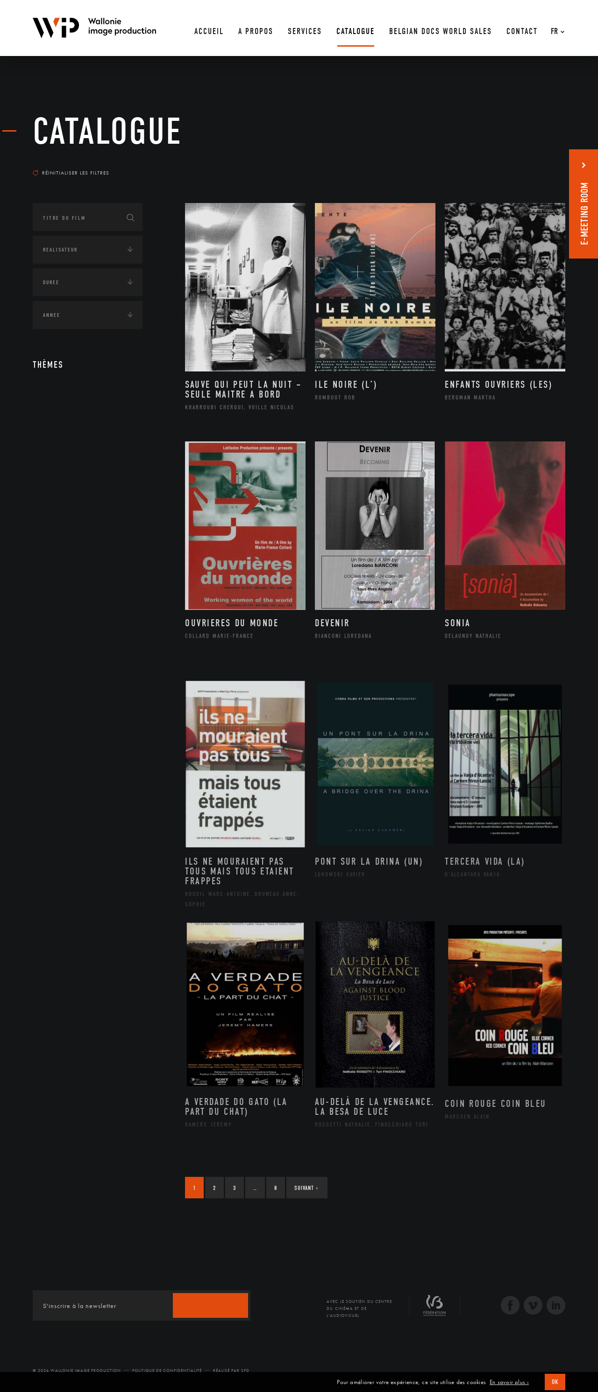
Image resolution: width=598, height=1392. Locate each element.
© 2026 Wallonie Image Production (77, 1370)
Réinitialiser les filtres (71, 172)
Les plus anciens (542, 164)
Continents (59, 425)
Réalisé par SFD (231, 1370)
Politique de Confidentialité (167, 1370)
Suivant (306, 1187)
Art (47, 396)
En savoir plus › (509, 1382)
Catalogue (107, 131)
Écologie (55, 454)
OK (555, 1382)
